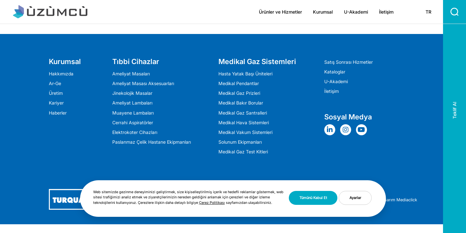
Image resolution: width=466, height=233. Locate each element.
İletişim (386, 12)
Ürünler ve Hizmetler (280, 12)
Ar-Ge (55, 83)
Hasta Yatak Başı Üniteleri (245, 73)
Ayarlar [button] (355, 197)
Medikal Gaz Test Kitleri (243, 151)
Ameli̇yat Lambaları (132, 102)
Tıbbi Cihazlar (135, 61)
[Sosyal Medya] (331, 129)
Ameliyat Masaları (131, 73)
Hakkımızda (61, 73)
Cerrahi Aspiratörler (132, 122)
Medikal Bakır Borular (240, 102)
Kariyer (56, 102)
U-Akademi (356, 12)
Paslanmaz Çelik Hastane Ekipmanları (151, 142)
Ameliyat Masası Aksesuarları (143, 83)
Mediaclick (406, 199)
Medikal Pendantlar (238, 83)
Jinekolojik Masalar (132, 93)
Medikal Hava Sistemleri (243, 122)
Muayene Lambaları (133, 113)
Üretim (56, 93)
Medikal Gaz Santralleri (242, 113)
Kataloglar (334, 71)
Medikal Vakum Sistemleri (245, 132)
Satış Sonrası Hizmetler (348, 62)
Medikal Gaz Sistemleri (257, 61)
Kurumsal (323, 12)
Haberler (58, 113)
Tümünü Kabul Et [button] (313, 197)
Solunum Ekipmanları (240, 142)
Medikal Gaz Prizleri (239, 93)
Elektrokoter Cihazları (134, 132)
